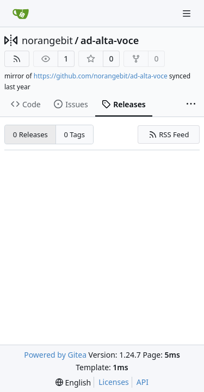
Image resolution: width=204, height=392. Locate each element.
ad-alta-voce (110, 40)
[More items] (191, 105)
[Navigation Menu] (188, 13)
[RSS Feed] (16, 59)
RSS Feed (169, 134)
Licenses (113, 382)
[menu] (73, 382)
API (143, 382)
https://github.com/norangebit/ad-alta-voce (101, 76)
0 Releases (30, 134)
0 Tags (74, 134)
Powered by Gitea (55, 355)
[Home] (20, 13)
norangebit (47, 40)
